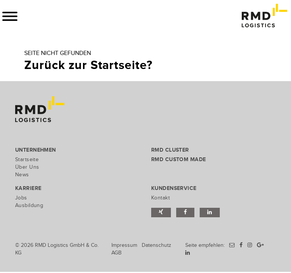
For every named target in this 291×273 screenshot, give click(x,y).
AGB (116, 252)
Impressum (124, 245)
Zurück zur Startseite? (88, 65)
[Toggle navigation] (10, 16)
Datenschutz (156, 245)
